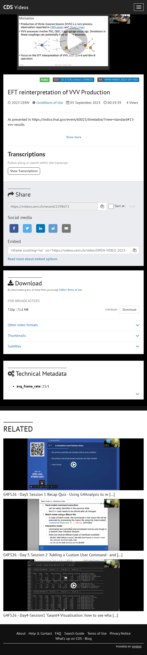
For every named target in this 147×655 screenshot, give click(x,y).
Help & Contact (40, 633)
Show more (73, 137)
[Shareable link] (53, 206)
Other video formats (73, 325)
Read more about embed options (32, 259)
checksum (111, 309)
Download (129, 310)
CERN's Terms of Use (70, 289)
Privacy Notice (120, 633)
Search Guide (74, 633)
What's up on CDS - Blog (73, 638)
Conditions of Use (49, 102)
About (20, 633)
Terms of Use (97, 633)
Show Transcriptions (24, 171)
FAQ (58, 633)
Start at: (117, 206)
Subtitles (73, 346)
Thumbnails (73, 335)
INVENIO (136, 646)
